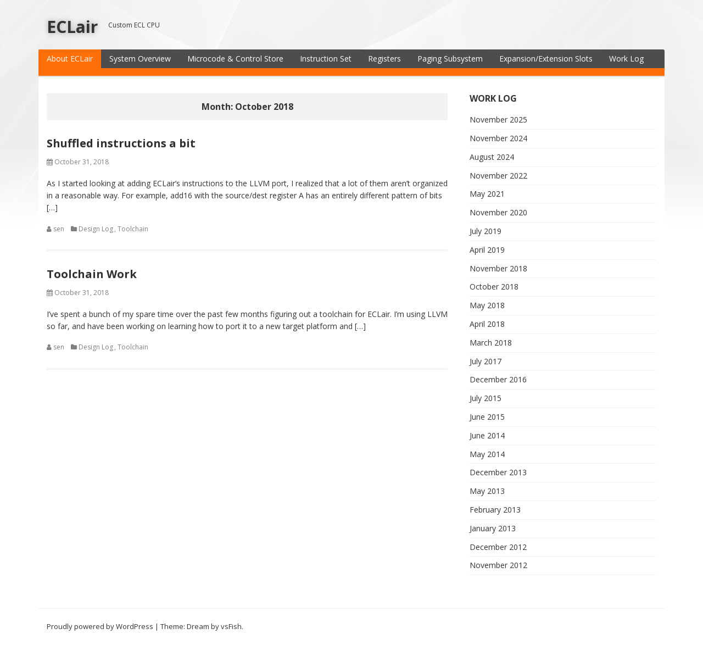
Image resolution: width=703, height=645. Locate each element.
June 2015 (487, 417)
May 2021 (487, 193)
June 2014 (487, 435)
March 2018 (491, 342)
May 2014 (487, 454)
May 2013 (487, 491)
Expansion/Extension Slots (546, 58)
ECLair (72, 26)
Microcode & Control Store (235, 58)
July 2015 (485, 398)
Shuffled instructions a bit (121, 143)
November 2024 (498, 138)
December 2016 (498, 379)
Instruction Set (326, 58)
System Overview (140, 58)
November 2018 (498, 268)
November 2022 (498, 175)
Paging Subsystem (450, 58)
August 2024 (492, 157)
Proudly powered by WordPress (100, 626)
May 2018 (487, 305)
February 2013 (495, 509)
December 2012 (498, 547)
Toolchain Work (92, 273)
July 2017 (485, 361)
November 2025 (498, 119)
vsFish (231, 626)
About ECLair (70, 58)
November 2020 (498, 212)
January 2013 (493, 528)
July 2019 (485, 231)
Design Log (96, 228)
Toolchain (133, 228)
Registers (384, 58)
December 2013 (498, 472)
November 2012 (498, 565)
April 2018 (487, 324)
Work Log (626, 58)
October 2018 (494, 286)
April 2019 (487, 249)
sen (58, 228)
